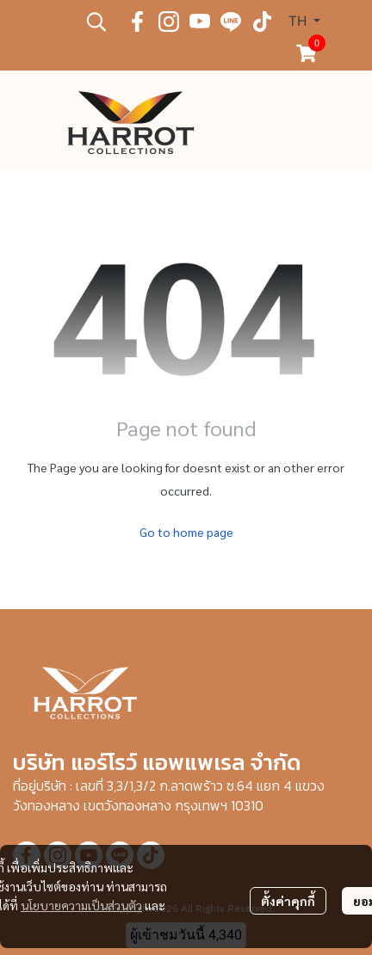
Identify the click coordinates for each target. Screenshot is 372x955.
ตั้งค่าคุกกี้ (288, 901)
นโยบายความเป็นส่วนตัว (81, 905)
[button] (96, 21)
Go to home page (186, 531)
